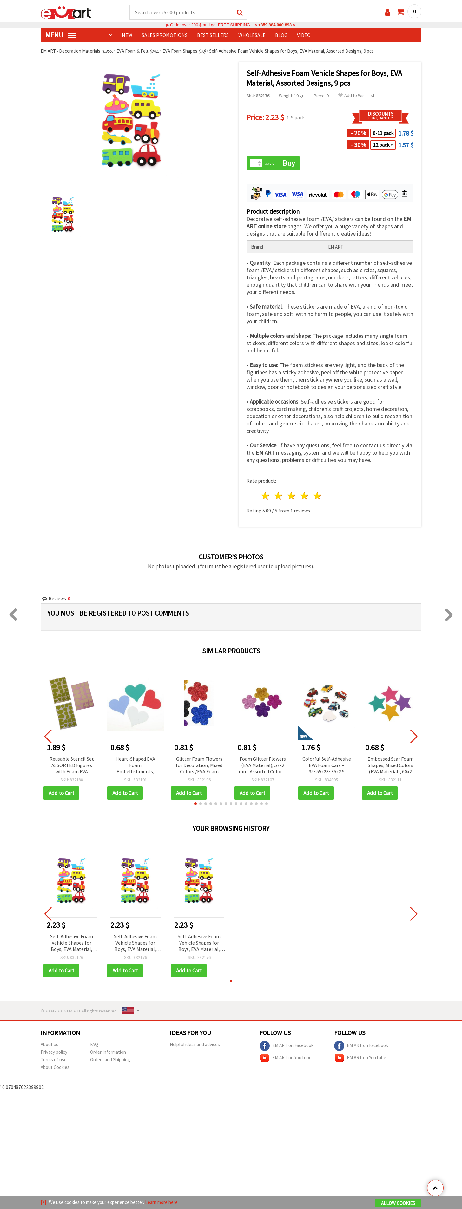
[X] (43, 1202)
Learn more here (161, 1202)
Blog (281, 35)
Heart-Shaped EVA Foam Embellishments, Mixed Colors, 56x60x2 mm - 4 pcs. (135, 766)
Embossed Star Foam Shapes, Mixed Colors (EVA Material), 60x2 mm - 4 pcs (390, 766)
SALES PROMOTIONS (165, 35)
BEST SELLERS (213, 35)
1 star (265, 496)
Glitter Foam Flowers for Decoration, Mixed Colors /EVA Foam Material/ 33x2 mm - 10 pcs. (199, 766)
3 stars (291, 496)
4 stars (304, 496)
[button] (195, 804)
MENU (60, 35)
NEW (127, 35)
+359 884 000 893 (275, 25)
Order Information (108, 1052)
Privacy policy (54, 1052)
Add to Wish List (356, 95)
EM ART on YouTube (286, 1058)
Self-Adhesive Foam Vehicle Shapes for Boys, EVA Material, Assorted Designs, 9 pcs (71, 943)
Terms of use (54, 1060)
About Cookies (55, 1068)
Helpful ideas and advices (195, 1045)
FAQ (94, 1045)
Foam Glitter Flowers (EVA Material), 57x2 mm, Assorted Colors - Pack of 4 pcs (263, 766)
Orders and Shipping (110, 1060)
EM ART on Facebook (287, 1046)
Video (304, 35)
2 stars (278, 496)
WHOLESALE (252, 35)
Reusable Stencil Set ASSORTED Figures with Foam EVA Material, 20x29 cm (72, 766)
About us (49, 1045)
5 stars (317, 496)
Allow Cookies (398, 1203)
